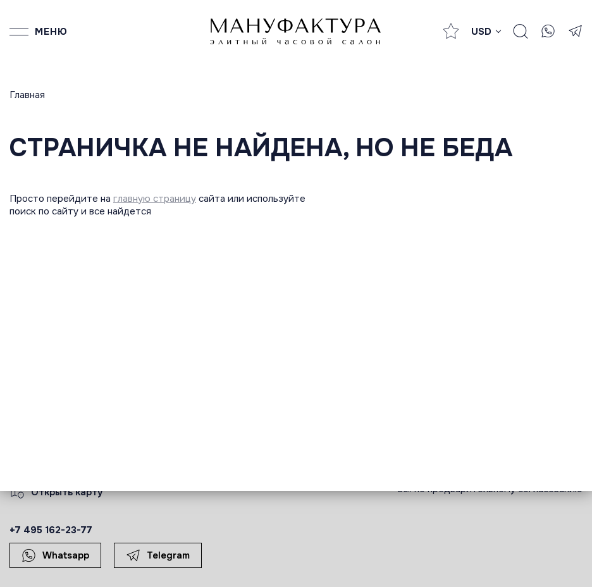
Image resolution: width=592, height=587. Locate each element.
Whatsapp (55, 555)
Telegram (158, 555)
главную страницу (154, 198)
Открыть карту (56, 492)
